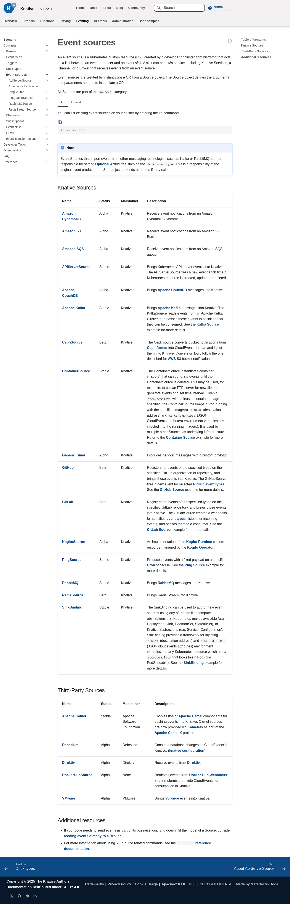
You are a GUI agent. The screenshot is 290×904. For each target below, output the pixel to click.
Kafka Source (208, 324)
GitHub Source (172, 489)
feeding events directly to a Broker (92, 836)
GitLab (67, 502)
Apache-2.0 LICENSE (178, 884)
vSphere (172, 798)
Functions (47, 21)
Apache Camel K (168, 733)
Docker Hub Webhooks (208, 775)
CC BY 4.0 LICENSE (216, 884)
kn (62, 102)
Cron (151, 565)
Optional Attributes (110, 164)
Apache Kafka (73, 308)
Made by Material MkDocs (257, 884)
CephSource (72, 342)
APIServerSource (76, 267)
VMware (68, 798)
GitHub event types (209, 484)
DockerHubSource (77, 775)
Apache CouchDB (172, 290)
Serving (65, 21)
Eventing (82, 21)
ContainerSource (76, 371)
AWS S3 (174, 359)
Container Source (180, 437)
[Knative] (10, 8)
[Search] (179, 8)
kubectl (76, 102)
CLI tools (100, 21)
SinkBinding (72, 607)
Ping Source (195, 565)
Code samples (149, 21)
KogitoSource (73, 542)
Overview (10, 21)
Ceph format (157, 348)
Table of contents (253, 39)
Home (80, 8)
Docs (93, 8)
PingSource (71, 560)
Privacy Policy (119, 884)
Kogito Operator (200, 547)
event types (176, 518)
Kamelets (195, 727)
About (106, 8)
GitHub (68, 467)
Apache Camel (74, 716)
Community (136, 8)
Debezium (70, 745)
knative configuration (186, 750)
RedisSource (72, 595)
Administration (123, 21)
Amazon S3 (71, 231)
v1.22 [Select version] (44, 9)
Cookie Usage (146, 884)
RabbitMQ (70, 583)
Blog (119, 8)
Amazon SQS (73, 249)
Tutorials (28, 21)
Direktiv (68, 762)
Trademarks (94, 884)
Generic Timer (73, 455)
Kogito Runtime (199, 542)
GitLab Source (159, 529)
